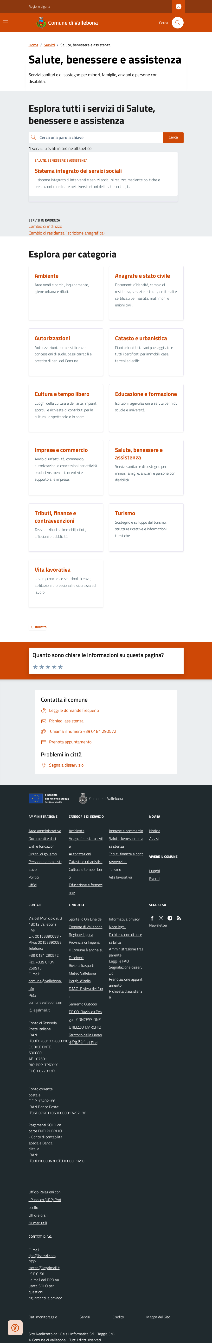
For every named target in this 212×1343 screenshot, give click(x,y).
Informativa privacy (124, 919)
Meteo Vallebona (82, 973)
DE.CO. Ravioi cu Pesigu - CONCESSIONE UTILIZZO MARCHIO (85, 1019)
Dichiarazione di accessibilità (125, 938)
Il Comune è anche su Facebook (86, 954)
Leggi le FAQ (119, 961)
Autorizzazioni (80, 854)
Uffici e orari (38, 1215)
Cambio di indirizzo (45, 226)
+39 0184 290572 (44, 955)
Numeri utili (38, 1223)
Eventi (154, 878)
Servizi (49, 45)
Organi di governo (43, 854)
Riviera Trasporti (81, 965)
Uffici (33, 885)
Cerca (173, 137)
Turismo (115, 869)
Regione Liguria (39, 6)
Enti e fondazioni (42, 846)
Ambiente (76, 831)
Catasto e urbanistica (86, 862)
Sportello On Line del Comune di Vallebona (86, 923)
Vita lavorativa (120, 877)
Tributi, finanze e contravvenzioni (126, 858)
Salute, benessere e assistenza (61, 160)
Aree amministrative (45, 831)
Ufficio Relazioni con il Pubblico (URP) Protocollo (45, 1199)
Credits (118, 1317)
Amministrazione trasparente (126, 952)
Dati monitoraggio (43, 1317)
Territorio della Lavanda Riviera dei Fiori (85, 1038)
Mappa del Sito (158, 1317)
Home (33, 45)
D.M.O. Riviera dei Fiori (86, 992)
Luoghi (154, 871)
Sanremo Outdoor (83, 1004)
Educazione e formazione (86, 888)
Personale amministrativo (45, 865)
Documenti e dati (42, 838)
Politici (34, 877)
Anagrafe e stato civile (86, 842)
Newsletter (158, 925)
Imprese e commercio (126, 831)
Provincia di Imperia (84, 942)
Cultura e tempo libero (85, 873)
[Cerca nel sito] (175, 22)
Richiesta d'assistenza (125, 994)
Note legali (117, 927)
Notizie (154, 831)
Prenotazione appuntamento (125, 982)
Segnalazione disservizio (126, 970)
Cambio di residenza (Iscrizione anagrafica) (67, 233)
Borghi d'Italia (80, 981)
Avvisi (154, 838)
